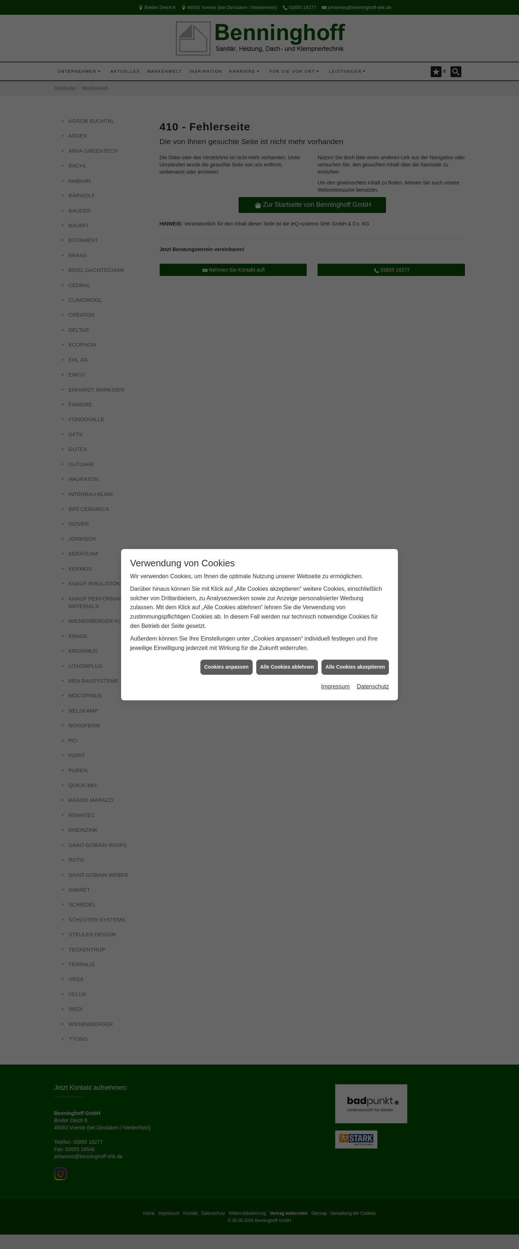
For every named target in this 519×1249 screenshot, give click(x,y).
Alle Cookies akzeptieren (355, 654)
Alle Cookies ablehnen (287, 654)
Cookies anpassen (226, 654)
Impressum (335, 673)
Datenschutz (373, 673)
